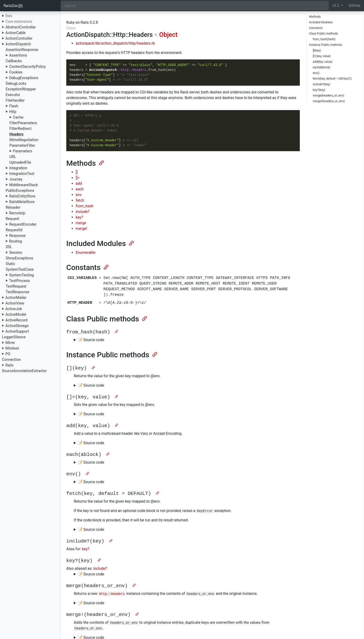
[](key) (317, 50)
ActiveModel (15, 314)
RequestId (14, 230)
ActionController (19, 38)
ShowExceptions (19, 258)
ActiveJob (13, 309)
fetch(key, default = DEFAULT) (332, 78)
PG (7, 354)
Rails (9, 365)
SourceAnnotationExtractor (24, 371)
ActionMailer (15, 297)
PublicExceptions (20, 190)
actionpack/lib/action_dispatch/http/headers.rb (115, 43)
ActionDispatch (18, 44)
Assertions (18, 55)
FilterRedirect (20, 128)
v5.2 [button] (336, 5)
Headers (16, 134)
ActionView (14, 303)
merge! (81, 228)
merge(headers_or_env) (328, 95)
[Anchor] (101, 162)
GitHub (354, 5)
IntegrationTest (21, 173)
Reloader (13, 207)
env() (316, 73)
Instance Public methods (325, 44)
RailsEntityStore (22, 196)
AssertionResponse (22, 49)
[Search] (195, 5)
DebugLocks (16, 83)
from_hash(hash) (324, 39)
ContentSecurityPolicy (27, 66)
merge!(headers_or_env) (329, 101)
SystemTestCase (20, 269)
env (79, 194)
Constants (316, 28)
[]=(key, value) (322, 56)
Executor (13, 94)
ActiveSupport (17, 331)
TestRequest (16, 286)
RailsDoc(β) (13, 6)
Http (12, 111)
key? (79, 217)
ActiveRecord (16, 320)
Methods (315, 16)
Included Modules (321, 22)
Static (10, 264)
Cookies (15, 72)
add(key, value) (322, 61)
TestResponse (17, 292)
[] (77, 172)
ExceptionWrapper (21, 89)
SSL (9, 247)
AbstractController (20, 27)
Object (168, 34)
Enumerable (85, 252)
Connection (11, 359)
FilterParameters (23, 123)
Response (17, 235)
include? (82, 211)
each (80, 189)
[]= (78, 178)
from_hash (84, 206)
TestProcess (19, 280)
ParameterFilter (22, 145)
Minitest (12, 348)
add (79, 183)
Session (15, 252)
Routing (15, 241)
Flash (13, 106)
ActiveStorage (17, 325)
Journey (15, 179)
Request (12, 218)
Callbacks (14, 61)
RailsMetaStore (21, 202)
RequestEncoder (23, 224)
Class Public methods (323, 33)
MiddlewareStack (23, 185)
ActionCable (15, 33)
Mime (10, 342)
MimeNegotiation (23, 140)
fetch (80, 200)
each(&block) (321, 67)
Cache (18, 117)
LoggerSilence (14, 337)
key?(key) (319, 90)
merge (81, 223)
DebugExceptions (23, 78)
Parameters (22, 151)
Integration (18, 168)
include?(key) (321, 84)
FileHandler (15, 100)
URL (12, 156)
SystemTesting (21, 275)
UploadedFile (20, 162)
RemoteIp (17, 213)
